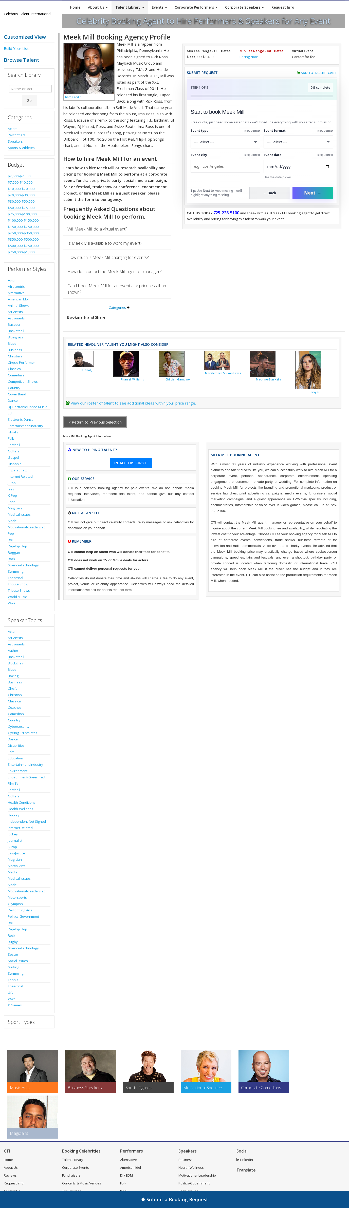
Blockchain (16, 663)
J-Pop (12, 483)
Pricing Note (249, 56)
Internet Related (20, 476)
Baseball (14, 324)
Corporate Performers (196, 7)
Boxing (13, 676)
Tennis (13, 980)
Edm (11, 413)
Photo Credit (72, 97)
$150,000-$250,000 (23, 226)
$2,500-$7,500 (19, 176)
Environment (17, 771)
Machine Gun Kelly (268, 379)
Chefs (12, 688)
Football (14, 445)
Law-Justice (16, 853)
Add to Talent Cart (319, 72)
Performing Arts (20, 910)
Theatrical (15, 578)
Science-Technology (23, 565)
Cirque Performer (21, 362)
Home (75, 7)
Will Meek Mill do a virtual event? (97, 229)
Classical (15, 369)
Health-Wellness (20, 809)
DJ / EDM (126, 1175)
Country (14, 388)
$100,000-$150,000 (23, 220)
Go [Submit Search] (29, 100)
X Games (15, 1005)
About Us (98, 7)
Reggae (14, 552)
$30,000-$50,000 (21, 201)
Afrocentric (16, 286)
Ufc (10, 992)
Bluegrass (16, 337)
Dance (13, 400)
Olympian (15, 904)
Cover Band (17, 394)
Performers (17, 135)
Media (12, 872)
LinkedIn (244, 1159)
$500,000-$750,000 (23, 245)
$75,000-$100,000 (22, 214)
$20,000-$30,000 (21, 195)
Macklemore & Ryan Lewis (223, 373)
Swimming (16, 571)
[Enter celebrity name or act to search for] (30, 88)
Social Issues (18, 961)
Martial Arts (16, 866)
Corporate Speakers (244, 7)
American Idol (18, 299)
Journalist (15, 840)
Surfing (13, 967)
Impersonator (18, 470)
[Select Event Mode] (298, 142)
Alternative (16, 293)
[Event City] (225, 166)
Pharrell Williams (132, 379)
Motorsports (17, 897)
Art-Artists (15, 312)
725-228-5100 (226, 213)
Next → (312, 193)
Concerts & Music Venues (81, 1183)
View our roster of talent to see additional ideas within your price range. (133, 403)
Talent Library (129, 7)
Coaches (15, 707)
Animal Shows (18, 305)
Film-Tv (13, 432)
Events (159, 7)
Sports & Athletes (21, 147)
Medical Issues (19, 514)
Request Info (282, 7)
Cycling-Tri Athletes (22, 733)
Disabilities (16, 745)
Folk (11, 438)
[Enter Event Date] (298, 166)
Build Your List (16, 48)
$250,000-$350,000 (23, 233)
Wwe (11, 603)
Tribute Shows (19, 590)
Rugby (13, 942)
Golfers (14, 451)
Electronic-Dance (20, 419)
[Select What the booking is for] (225, 142)
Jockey (13, 834)
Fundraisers (71, 1175)
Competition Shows (23, 381)
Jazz (11, 489)
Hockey (13, 815)
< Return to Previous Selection (95, 422)
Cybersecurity (18, 726)
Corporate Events (75, 1167)
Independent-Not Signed (27, 821)
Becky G (314, 392)
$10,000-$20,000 (21, 188)
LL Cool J (87, 370)
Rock (11, 559)
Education (15, 758)
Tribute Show (18, 584)
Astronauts (16, 318)
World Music (17, 597)
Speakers (15, 141)
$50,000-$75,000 (21, 207)
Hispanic (14, 464)
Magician (15, 508)
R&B (11, 540)
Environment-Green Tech (27, 777)
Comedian (16, 375)
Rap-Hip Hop (17, 546)
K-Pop (12, 495)
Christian (15, 356)
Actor (12, 280)
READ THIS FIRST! (131, 463)
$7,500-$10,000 (20, 182)
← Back (270, 192)
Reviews (10, 1175)
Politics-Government (23, 916)
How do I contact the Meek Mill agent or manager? (114, 271)
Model (12, 521)
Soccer (13, 954)
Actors (12, 128)
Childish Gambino (178, 379)
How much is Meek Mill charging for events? (108, 257)
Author (13, 650)
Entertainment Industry (25, 426)
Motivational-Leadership (27, 527)
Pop (11, 533)
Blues (12, 343)
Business (15, 350)
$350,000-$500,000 (23, 239)
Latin (11, 502)
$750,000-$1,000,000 (25, 252)
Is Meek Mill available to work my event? (104, 243)
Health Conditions (21, 802)
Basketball (16, 331)
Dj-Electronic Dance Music (27, 407)
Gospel (13, 457)
